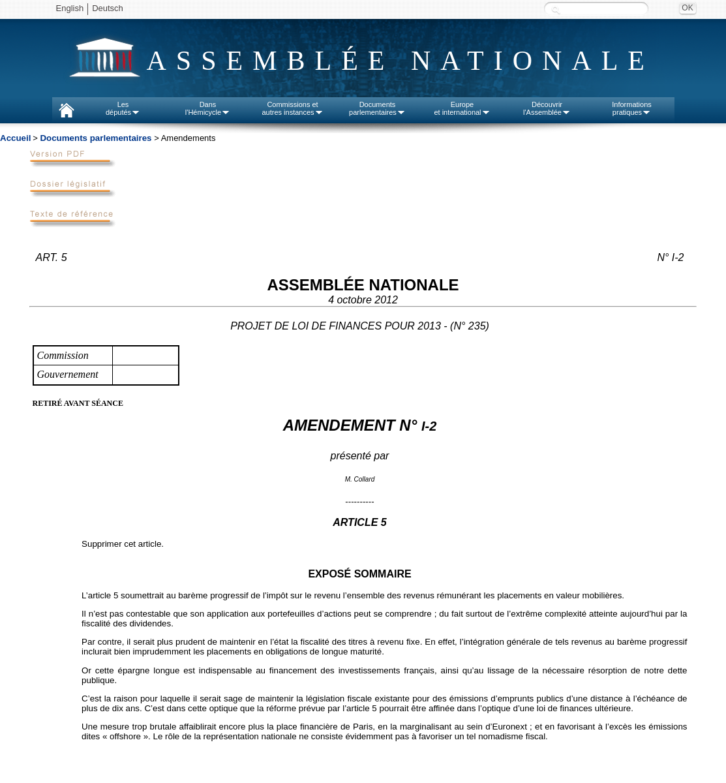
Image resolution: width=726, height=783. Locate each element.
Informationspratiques (632, 108)
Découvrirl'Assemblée (547, 108)
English (70, 8)
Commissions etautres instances (292, 108)
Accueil (15, 138)
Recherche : (556, 9)
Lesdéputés (123, 108)
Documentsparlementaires (377, 108)
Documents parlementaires (95, 138)
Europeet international (462, 108)
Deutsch (107, 8)
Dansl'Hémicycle (207, 108)
